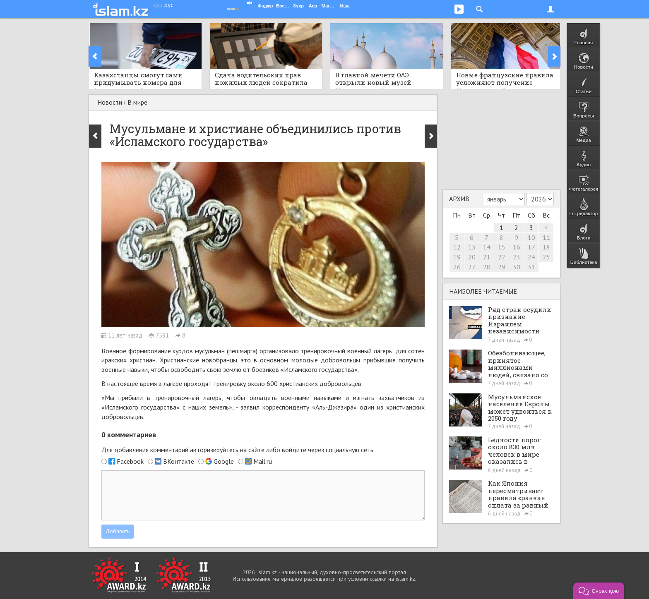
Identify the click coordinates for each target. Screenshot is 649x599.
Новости (109, 102)
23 (516, 257)
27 (472, 267)
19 (457, 257)
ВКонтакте (178, 461)
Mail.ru (262, 461)
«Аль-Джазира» (334, 407)
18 (546, 247)
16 (516, 247)
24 (531, 257)
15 (501, 247)
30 (516, 267)
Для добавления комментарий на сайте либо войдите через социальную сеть (237, 450)
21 (486, 257)
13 (472, 247)
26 (457, 267)
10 (531, 237)
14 (486, 247)
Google (224, 461)
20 (472, 257)
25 (546, 257)
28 (486, 267)
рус (168, 4)
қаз (158, 4)
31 (531, 267)
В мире (137, 102)
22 (501, 257)
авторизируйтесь (214, 450)
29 (501, 267)
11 (546, 237)
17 (531, 247)
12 (457, 247)
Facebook (130, 461)
